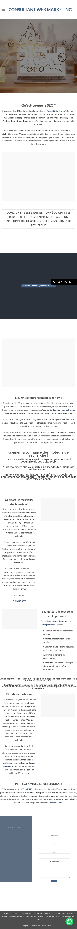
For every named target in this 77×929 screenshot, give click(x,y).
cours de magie (36, 916)
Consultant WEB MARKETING (40, 10)
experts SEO (10, 552)
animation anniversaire (33, 913)
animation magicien (52, 913)
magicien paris (50, 916)
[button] (3, 9)
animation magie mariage (19, 916)
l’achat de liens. (56, 802)
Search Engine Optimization (52, 111)
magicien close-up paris (13, 913)
